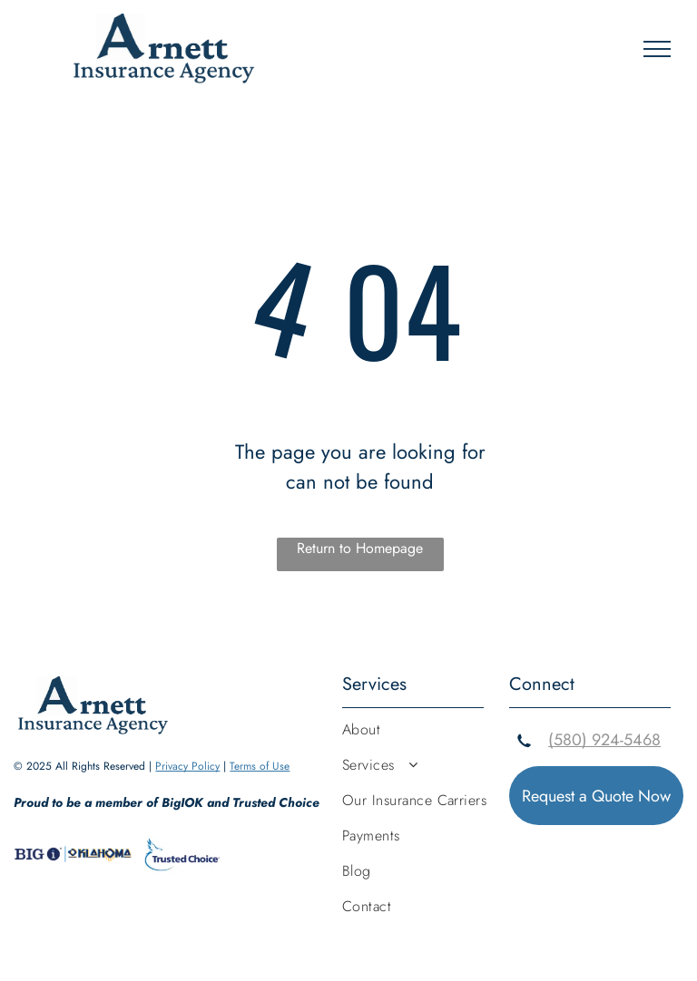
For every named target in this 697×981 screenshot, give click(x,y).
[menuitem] (425, 736)
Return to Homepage (360, 548)
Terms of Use (260, 766)
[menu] (657, 49)
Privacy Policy (187, 766)
